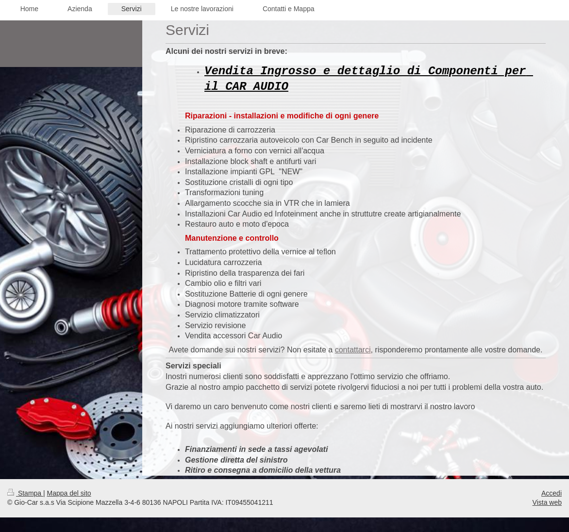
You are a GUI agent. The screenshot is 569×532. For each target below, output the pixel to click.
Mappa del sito (69, 493)
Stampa (25, 493)
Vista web (547, 502)
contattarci (353, 350)
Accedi (551, 493)
